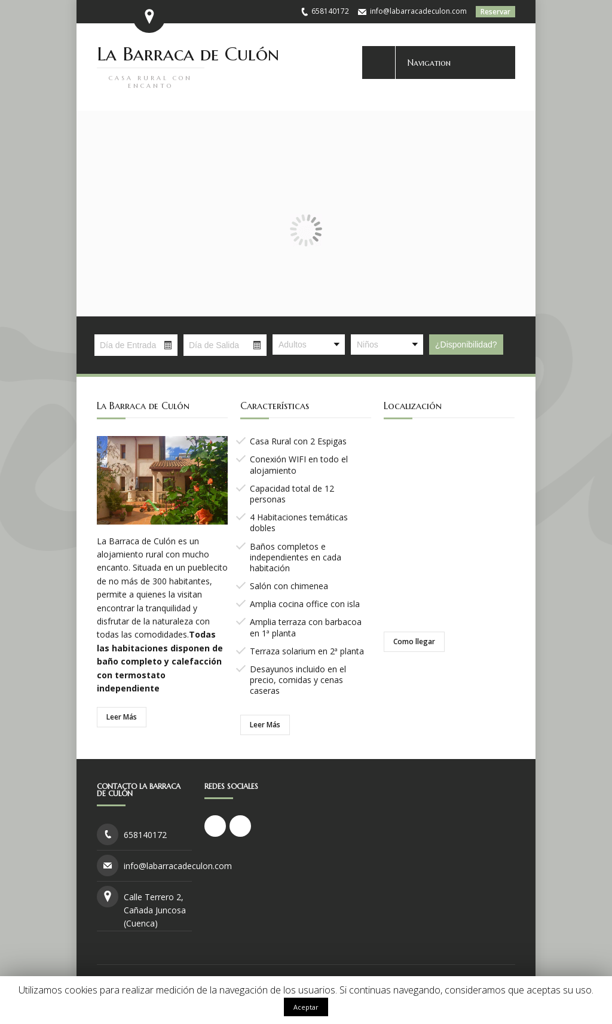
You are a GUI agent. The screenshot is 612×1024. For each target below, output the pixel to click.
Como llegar (414, 641)
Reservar (495, 12)
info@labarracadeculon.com (418, 11)
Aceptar (306, 1006)
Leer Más (121, 717)
